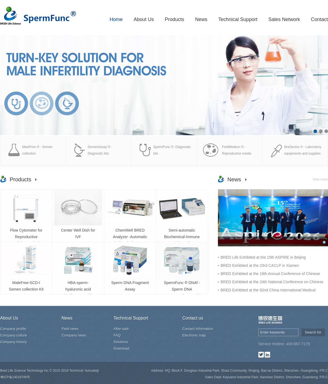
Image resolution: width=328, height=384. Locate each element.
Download (121, 348)
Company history (13, 342)
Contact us (192, 318)
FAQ (117, 335)
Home (116, 19)
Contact (319, 19)
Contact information (197, 329)
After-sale (121, 329)
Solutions (121, 342)
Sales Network (284, 19)
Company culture (13, 335)
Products (174, 19)
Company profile (13, 329)
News (201, 19)
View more (320, 179)
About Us (144, 19)
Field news (70, 329)
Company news (74, 335)
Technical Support (237, 19)
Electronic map (194, 335)
